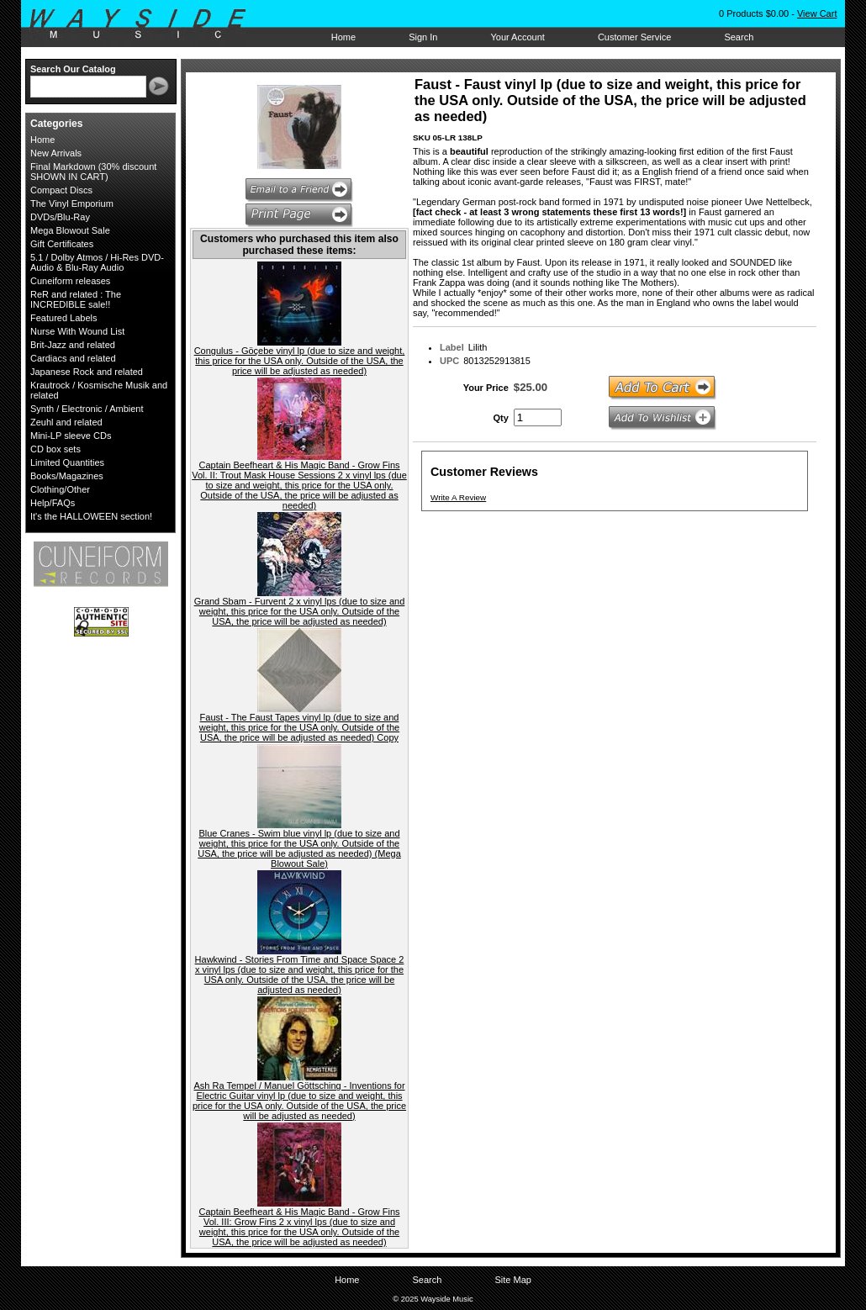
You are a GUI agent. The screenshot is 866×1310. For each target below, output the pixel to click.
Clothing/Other (60, 489)
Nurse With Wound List (77, 331)
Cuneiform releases (70, 281)
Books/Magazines (66, 476)
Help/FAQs (52, 503)
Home (343, 37)
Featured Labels (64, 318)
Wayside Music (146, 24)
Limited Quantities (67, 462)
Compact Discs (61, 190)
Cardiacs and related (73, 358)
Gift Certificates (61, 244)
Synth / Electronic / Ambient (87, 409)
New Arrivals (56, 153)
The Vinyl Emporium (72, 203)
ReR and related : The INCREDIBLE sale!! (75, 299)
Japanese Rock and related (86, 372)
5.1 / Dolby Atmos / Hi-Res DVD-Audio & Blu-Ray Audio (97, 262)
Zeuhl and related (66, 422)
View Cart (817, 13)
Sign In (423, 37)
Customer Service (634, 37)
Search (738, 37)
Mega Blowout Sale (70, 230)
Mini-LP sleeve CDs (70, 436)
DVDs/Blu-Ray (60, 217)
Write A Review (458, 497)
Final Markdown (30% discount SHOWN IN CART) (93, 171)
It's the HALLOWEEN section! (91, 516)
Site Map (512, 1280)
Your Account (517, 37)
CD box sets (55, 449)
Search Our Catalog (73, 69)
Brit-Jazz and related (72, 345)
